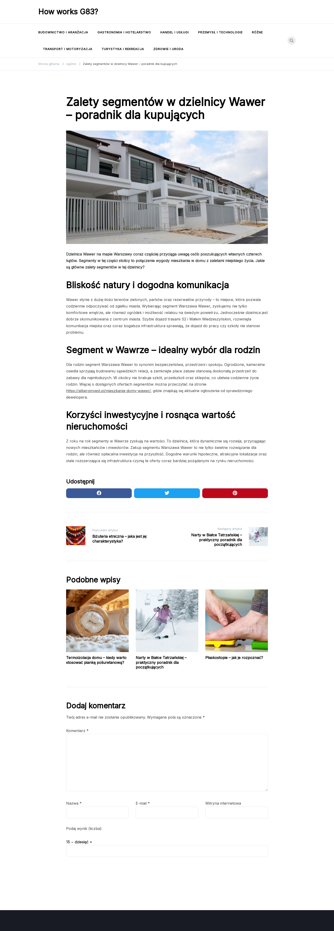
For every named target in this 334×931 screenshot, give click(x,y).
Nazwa (74, 803)
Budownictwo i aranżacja (63, 32)
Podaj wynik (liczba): (84, 828)
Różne (257, 32)
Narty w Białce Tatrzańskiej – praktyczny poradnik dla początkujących (161, 662)
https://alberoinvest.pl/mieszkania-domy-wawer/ (108, 390)
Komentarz (77, 730)
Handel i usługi (174, 32)
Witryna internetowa (223, 803)
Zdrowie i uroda (168, 49)
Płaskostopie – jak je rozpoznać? (234, 657)
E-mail (143, 803)
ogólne (74, 88)
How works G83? (68, 11)
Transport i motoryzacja (67, 49)
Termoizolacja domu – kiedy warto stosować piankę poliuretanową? (96, 660)
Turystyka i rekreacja (123, 49)
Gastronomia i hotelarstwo (124, 32)
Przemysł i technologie (220, 32)
